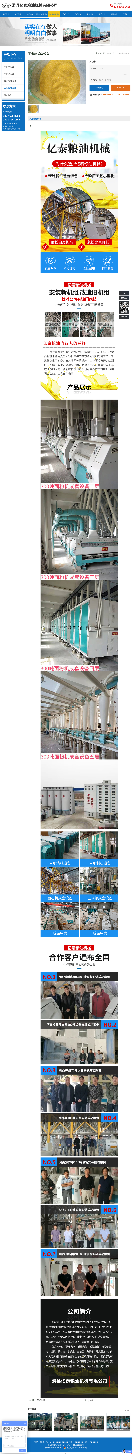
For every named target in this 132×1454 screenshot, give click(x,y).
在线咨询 (99, 88)
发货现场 (90, 14)
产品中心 (66, 14)
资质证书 (102, 14)
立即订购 (120, 88)
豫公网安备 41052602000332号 (75, 1448)
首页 (108, 53)
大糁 (91, 1400)
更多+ (127, 1410)
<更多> (125, 74)
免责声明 (66, 1453)
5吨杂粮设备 (41, 1400)
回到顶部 (124, 316)
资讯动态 (114, 14)
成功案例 (30, 14)
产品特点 (78, 14)
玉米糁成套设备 (54, 14)
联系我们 (126, 14)
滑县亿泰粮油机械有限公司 (30, 5)
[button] (128, 1422)
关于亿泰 (18, 14)
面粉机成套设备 (42, 14)
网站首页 (6, 14)
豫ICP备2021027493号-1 (53, 1448)
